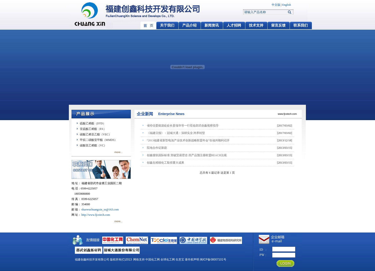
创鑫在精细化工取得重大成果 (165, 162)
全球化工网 (167, 259)
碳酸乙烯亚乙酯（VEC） (95, 134)
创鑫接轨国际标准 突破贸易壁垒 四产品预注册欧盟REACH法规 (187, 155)
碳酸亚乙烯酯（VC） (93, 145)
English (286, 4)
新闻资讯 (211, 25)
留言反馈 (278, 25)
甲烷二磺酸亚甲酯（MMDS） (98, 140)
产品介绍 (189, 25)
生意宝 (180, 259)
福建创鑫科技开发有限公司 (92, 259)
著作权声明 (192, 259)
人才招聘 (234, 25)
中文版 (276, 4)
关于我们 (167, 25)
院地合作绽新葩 (157, 147)
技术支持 (256, 25)
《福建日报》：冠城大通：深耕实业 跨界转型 (176, 133)
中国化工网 (152, 259)
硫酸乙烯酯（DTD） (93, 123)
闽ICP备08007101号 (213, 259)
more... (119, 152)
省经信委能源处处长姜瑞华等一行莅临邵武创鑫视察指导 (183, 125)
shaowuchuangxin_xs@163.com (100, 209)
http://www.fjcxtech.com (96, 214)
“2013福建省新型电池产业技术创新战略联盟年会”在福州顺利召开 (188, 140)
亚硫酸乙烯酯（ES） (93, 129)
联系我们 (300, 25)
